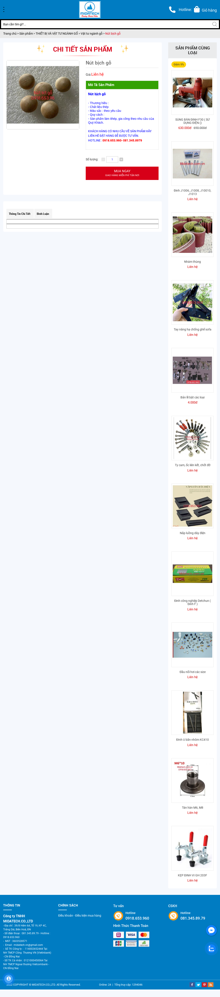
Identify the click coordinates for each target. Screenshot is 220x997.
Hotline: (185, 9)
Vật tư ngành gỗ (91, 33)
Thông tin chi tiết (20, 214)
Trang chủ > (11, 33)
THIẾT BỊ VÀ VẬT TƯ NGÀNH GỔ (57, 33)
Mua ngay (122, 173)
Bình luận (43, 214)
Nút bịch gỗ (113, 33)
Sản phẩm (26, 33)
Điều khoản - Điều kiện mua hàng (79, 915)
